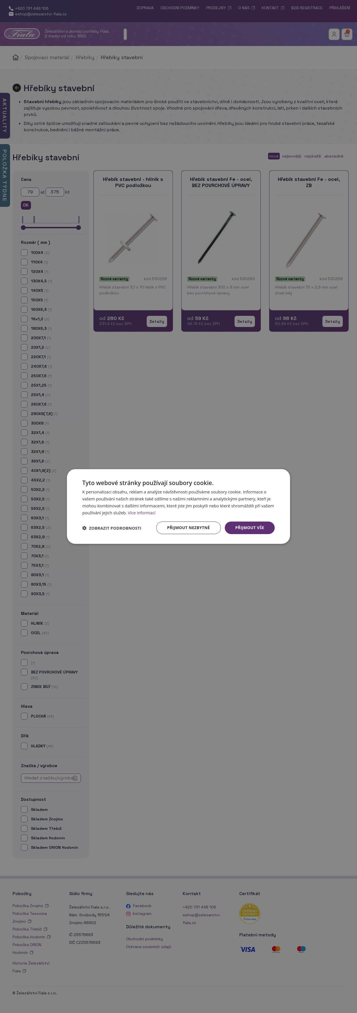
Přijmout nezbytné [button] (188, 527)
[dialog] (178, 506)
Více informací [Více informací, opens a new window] (142, 512)
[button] (111, 528)
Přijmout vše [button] (249, 527)
